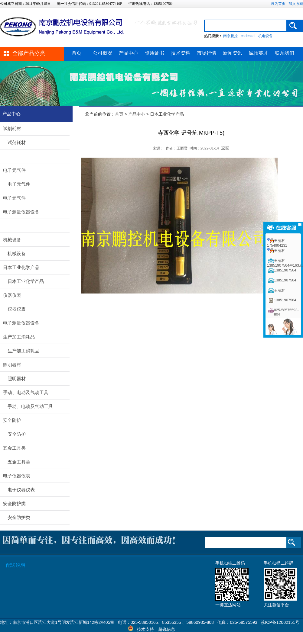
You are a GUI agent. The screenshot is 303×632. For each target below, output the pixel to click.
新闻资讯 (232, 53)
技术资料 (180, 53)
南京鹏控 (230, 36)
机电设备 (265, 36)
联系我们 (284, 53)
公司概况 (102, 53)
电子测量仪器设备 (21, 211)
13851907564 (285, 270)
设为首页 (278, 4)
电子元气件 (14, 170)
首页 (76, 53)
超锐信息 (166, 629)
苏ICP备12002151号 (280, 622)
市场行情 (206, 53)
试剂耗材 (12, 128)
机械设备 (12, 239)
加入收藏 (295, 4)
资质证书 (154, 53)
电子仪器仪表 (16, 475)
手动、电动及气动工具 (25, 392)
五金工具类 (14, 448)
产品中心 (128, 53)
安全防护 (12, 420)
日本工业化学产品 (21, 267)
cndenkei (248, 36)
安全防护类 (14, 503)
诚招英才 (258, 53)
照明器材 (12, 364)
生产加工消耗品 (19, 336)
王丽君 (279, 251)
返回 (225, 148)
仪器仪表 (12, 295)
